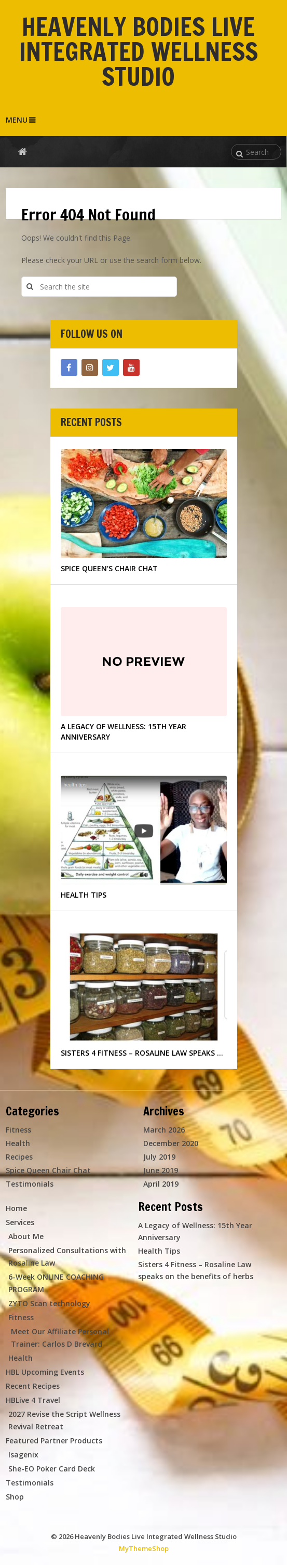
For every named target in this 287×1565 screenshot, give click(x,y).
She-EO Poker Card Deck (51, 1469)
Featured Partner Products (54, 1440)
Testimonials (29, 1184)
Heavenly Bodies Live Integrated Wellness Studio (138, 51)
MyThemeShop (144, 1548)
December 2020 (170, 1143)
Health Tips (159, 1251)
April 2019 (161, 1184)
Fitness (18, 1130)
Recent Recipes (33, 1386)
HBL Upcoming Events (45, 1372)
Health (18, 1143)
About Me (26, 1236)
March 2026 (164, 1130)
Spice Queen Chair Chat (48, 1170)
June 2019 (160, 1170)
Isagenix (23, 1454)
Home (16, 1208)
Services (20, 1222)
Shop (15, 1497)
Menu (17, 120)
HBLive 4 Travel (33, 1400)
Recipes (19, 1157)
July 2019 (159, 1157)
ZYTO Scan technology (49, 1303)
